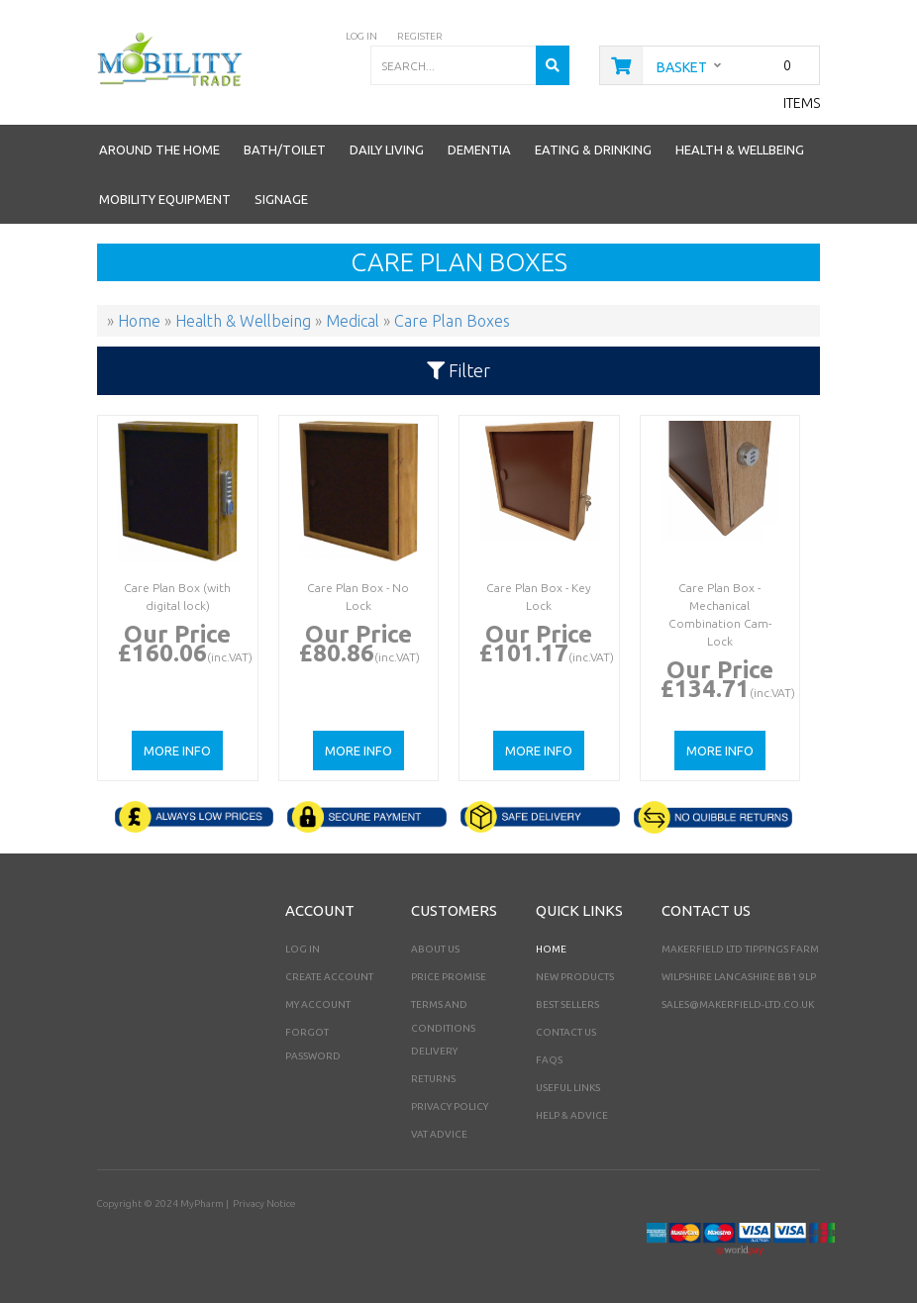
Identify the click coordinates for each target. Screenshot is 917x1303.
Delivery (434, 1051)
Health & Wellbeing (739, 149)
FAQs (549, 1059)
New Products (575, 976)
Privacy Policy (449, 1106)
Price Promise (448, 976)
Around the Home (159, 149)
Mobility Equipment (165, 199)
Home (551, 949)
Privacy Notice (264, 1203)
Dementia (479, 149)
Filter (458, 370)
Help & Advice (572, 1115)
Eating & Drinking (593, 149)
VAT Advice (439, 1134)
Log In (302, 949)
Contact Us (566, 1032)
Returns (433, 1078)
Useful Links (568, 1087)
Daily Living (387, 149)
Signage (281, 199)
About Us (435, 949)
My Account (318, 1004)
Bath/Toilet (285, 149)
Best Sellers (567, 1004)
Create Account (329, 976)
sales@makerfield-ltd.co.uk (738, 1004)
